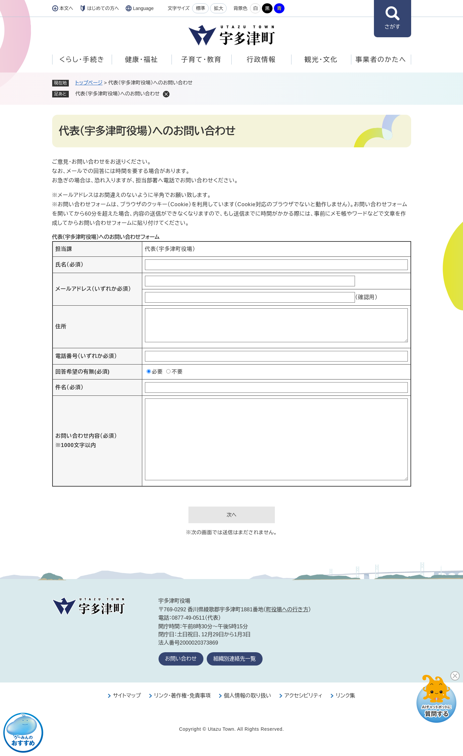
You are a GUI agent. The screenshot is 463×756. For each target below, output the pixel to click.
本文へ (66, 8)
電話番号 (86, 356)
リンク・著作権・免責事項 (182, 695)
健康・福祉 (141, 59)
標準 (200, 8)
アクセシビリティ (304, 695)
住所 (61, 326)
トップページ (89, 82)
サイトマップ (127, 695)
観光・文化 (321, 59)
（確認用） (366, 297)
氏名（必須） (70, 264)
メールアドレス (93, 289)
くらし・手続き (81, 59)
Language (143, 8)
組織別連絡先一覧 (234, 659)
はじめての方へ (103, 8)
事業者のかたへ (380, 59)
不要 (177, 372)
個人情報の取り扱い (247, 695)
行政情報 (261, 59)
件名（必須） (70, 387)
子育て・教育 (201, 59)
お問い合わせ (181, 659)
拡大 (218, 8)
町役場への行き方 (287, 609)
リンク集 (345, 695)
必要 (157, 372)
